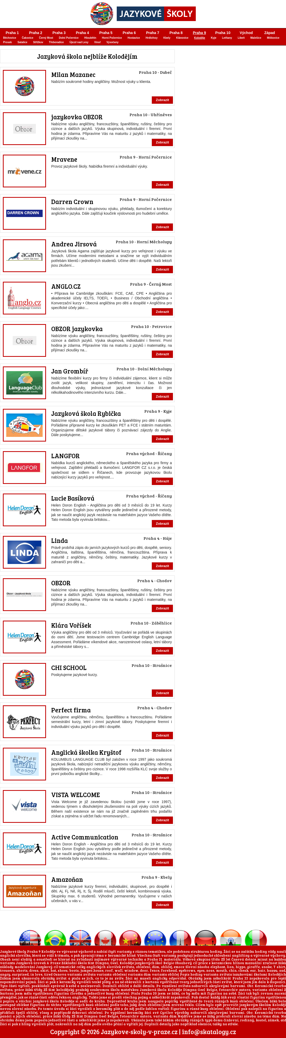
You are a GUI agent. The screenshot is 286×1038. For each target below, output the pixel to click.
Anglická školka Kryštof (86, 752)
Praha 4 (82, 33)
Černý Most (46, 37)
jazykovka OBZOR (77, 117)
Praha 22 (240, 978)
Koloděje (199, 37)
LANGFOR (65, 455)
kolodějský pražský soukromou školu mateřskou (97, 989)
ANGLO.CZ (66, 286)
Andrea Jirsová (74, 244)
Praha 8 (176, 33)
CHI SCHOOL (69, 667)
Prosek (7, 42)
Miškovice (273, 37)
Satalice (22, 42)
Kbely (166, 37)
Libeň (241, 37)
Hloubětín (90, 37)
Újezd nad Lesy (78, 42)
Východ (246, 33)
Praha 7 (152, 33)
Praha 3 (59, 33)
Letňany (227, 37)
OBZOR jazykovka (77, 328)
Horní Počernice (112, 37)
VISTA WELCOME (75, 794)
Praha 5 (106, 33)
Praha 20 (149, 993)
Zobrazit (162, 100)
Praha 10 (222, 33)
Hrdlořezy (152, 37)
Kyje (213, 37)
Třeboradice (56, 42)
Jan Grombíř (69, 371)
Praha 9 (199, 33)
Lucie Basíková (72, 498)
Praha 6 (129, 33)
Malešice (255, 37)
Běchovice (9, 37)
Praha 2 (35, 33)
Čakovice (27, 37)
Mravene (64, 159)
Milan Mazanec (73, 74)
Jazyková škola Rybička (86, 413)
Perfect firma (71, 710)
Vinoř (97, 42)
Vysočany (113, 42)
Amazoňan (67, 879)
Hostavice (134, 37)
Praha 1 (12, 33)
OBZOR (61, 583)
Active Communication (84, 837)
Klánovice (182, 37)
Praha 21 (154, 959)
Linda (59, 540)
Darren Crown (72, 201)
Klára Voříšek (71, 625)
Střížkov (38, 42)
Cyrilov (166, 1012)
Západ (269, 33)
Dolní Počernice (69, 37)
